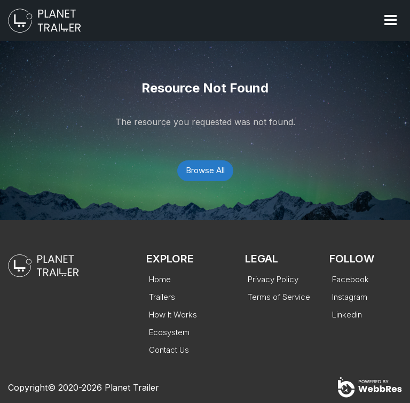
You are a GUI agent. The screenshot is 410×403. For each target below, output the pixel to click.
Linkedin (347, 314)
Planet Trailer (132, 387)
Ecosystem (169, 332)
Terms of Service (279, 297)
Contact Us (169, 350)
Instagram (349, 297)
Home (160, 279)
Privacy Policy (273, 279)
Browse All (205, 170)
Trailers (162, 297)
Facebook (350, 279)
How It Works (173, 314)
